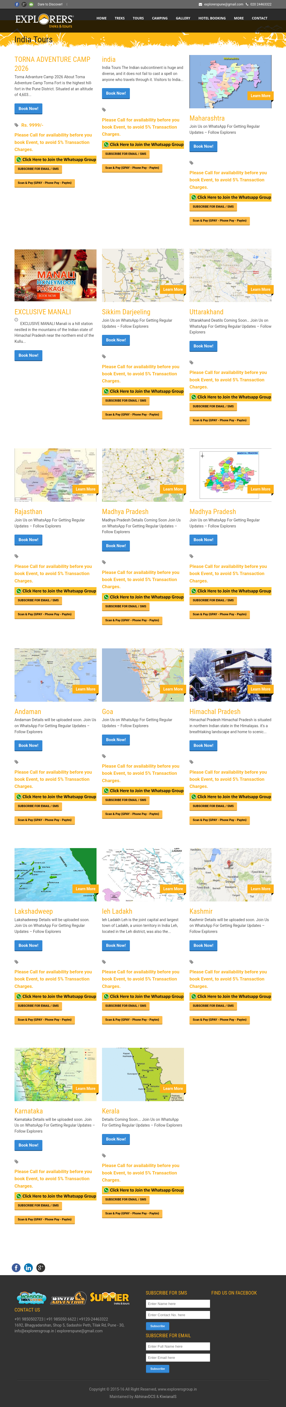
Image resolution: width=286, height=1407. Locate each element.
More (239, 18)
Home (102, 18)
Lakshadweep (33, 911)
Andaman (27, 711)
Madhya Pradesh (125, 511)
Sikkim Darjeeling (126, 312)
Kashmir (201, 911)
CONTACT (259, 18)
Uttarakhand (206, 312)
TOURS (138, 18)
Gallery (183, 18)
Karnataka (28, 1111)
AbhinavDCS (145, 1396)
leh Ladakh (117, 911)
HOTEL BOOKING (212, 18)
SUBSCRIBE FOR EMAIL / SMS (38, 169)
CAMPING (160, 18)
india (109, 59)
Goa (107, 711)
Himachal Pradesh (215, 711)
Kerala (110, 1111)
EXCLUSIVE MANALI (42, 312)
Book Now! (28, 108)
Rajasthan (28, 511)
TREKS (120, 18)
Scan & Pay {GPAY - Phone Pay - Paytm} (45, 183)
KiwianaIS (168, 1396)
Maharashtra (207, 118)
